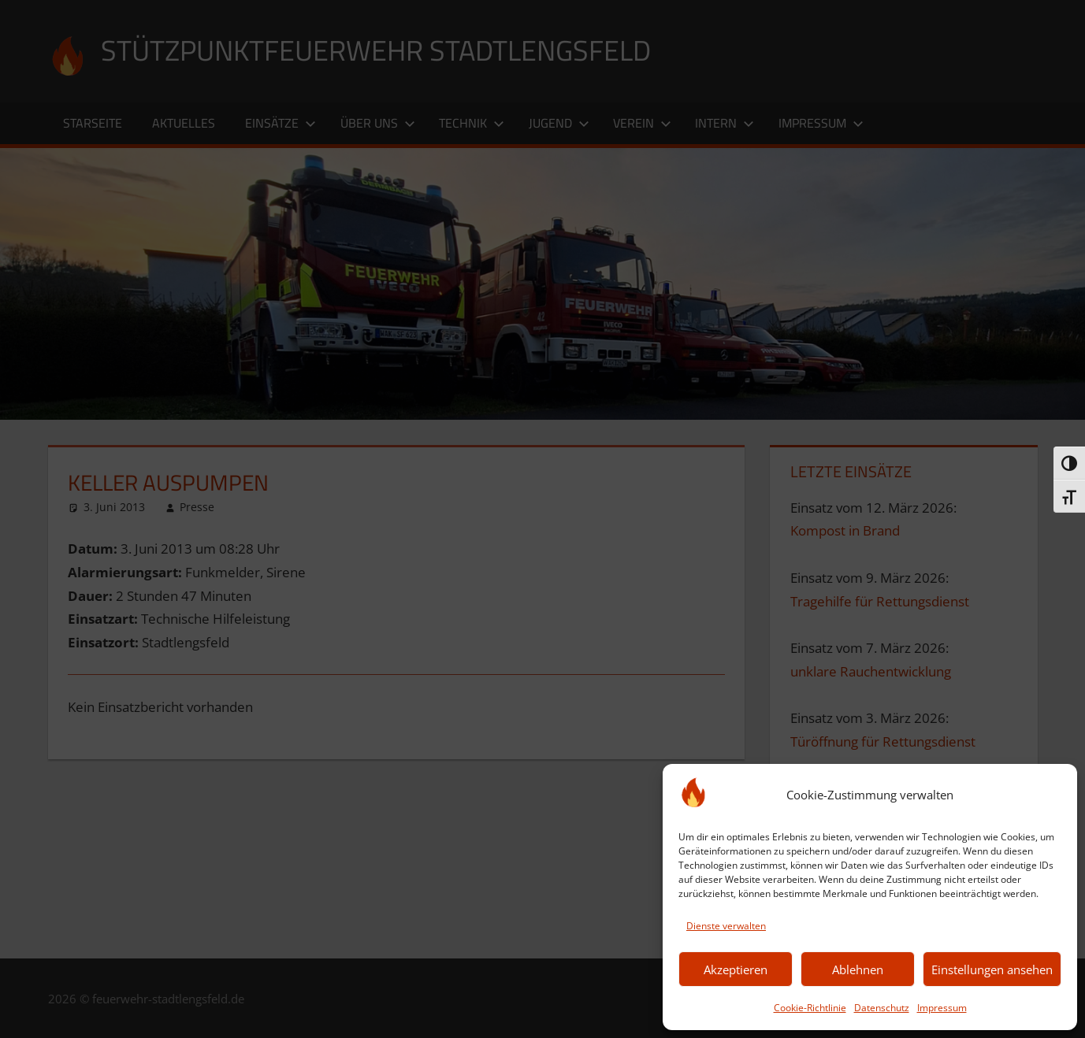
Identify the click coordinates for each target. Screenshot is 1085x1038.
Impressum (942, 1007)
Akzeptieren (735, 969)
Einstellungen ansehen (992, 969)
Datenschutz (881, 1007)
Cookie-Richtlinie (810, 1007)
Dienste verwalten (726, 925)
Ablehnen (857, 969)
